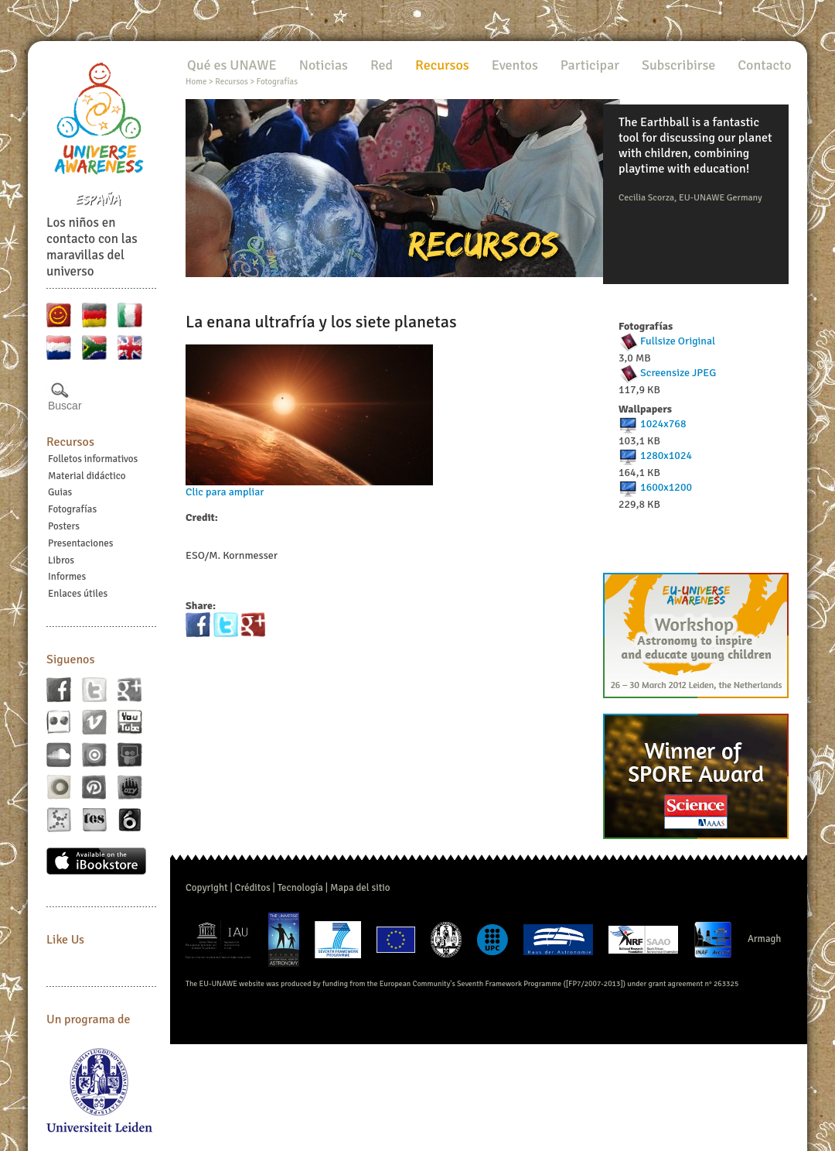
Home (196, 82)
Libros (61, 560)
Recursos (70, 442)
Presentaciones (80, 543)
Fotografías (72, 509)
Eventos (515, 65)
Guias (60, 492)
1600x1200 (666, 487)
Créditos (253, 888)
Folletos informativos (93, 459)
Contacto (764, 65)
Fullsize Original (677, 341)
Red (381, 65)
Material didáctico (87, 476)
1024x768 (663, 423)
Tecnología (300, 888)
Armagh (765, 939)
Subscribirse (678, 65)
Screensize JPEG (678, 372)
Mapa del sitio (360, 888)
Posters (64, 526)
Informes (67, 576)
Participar (590, 65)
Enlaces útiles (77, 593)
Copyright (207, 888)
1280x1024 (666, 455)
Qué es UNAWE (232, 65)
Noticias (323, 65)
